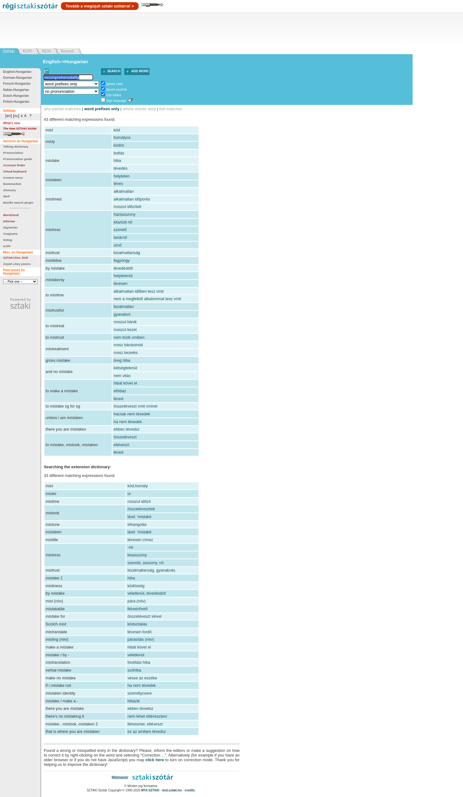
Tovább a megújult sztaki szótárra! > (100, 6)
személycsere (139, 693)
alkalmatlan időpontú (132, 199)
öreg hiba (122, 360)
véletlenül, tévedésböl (146, 593)
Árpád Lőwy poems (17, 264)
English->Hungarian (65, 61)
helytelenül (123, 275)
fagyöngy (122, 260)
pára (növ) (136, 601)
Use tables (113, 95)
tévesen (121, 283)
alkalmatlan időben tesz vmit (139, 291)
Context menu (13, 177)
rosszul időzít (139, 501)
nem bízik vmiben (129, 337)
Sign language (116, 100)
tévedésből (123, 268)
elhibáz (120, 391)
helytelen (122, 176)
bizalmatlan (124, 306)
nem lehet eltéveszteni (147, 716)
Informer (9, 221)
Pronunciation (13, 152)
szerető (120, 229)
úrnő (118, 245)
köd (117, 130)
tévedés (121, 168)
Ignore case (114, 84)
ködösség (135, 585)
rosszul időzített (127, 206)
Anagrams (10, 233)
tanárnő (120, 237)
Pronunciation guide (17, 159)
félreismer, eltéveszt (145, 724)
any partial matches (62, 108)
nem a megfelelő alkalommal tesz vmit (147, 298)
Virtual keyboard (14, 171)
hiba (117, 160)
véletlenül (135, 655)
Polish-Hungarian (16, 101)
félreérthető (137, 608)
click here (154, 759)
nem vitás (122, 375)
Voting (7, 240)
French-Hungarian (16, 83)
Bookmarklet (12, 184)
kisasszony (137, 555)
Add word (140, 71)
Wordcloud (11, 215)
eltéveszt (122, 444)
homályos (122, 137)
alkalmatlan (124, 191)
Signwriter (10, 227)
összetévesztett (141, 509)
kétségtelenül (125, 367)
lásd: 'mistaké (139, 516)
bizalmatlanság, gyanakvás (151, 570)
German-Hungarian (17, 77)
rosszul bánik (125, 321)
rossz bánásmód (128, 344)
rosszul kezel (125, 329)
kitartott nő (123, 222)
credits (190, 790)
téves (118, 183)
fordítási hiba (138, 662)
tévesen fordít (139, 632)
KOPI (6, 246)
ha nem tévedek (128, 421)
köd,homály (137, 485)
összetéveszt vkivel (144, 616)
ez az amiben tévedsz (146, 731)
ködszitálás (137, 624)
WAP (6, 196)
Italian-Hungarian (16, 90)
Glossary (9, 190)
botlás (119, 153)
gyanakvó (122, 314)
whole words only (139, 108)
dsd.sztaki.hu (172, 790)
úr (129, 493)
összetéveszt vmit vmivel (136, 406)
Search (113, 71)
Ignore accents (116, 89)
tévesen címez (140, 539)
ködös (119, 145)
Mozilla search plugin (18, 202)
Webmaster (120, 777)
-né (130, 547)
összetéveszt (125, 437)
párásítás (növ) (140, 639)
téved (118, 398)
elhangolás (137, 524)
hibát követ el (125, 383)
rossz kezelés (126, 352)
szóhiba (134, 670)
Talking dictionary (15, 146)
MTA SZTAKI (150, 790)
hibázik (133, 701)
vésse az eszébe (142, 678)
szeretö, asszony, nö (145, 562)
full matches (170, 108)
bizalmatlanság (127, 252)
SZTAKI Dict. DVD (15, 257)
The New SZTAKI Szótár (20, 128)
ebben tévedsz (127, 429)
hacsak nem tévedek (132, 414)
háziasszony (124, 214)
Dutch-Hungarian (16, 95)
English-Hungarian (17, 71)
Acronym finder (14, 165)
